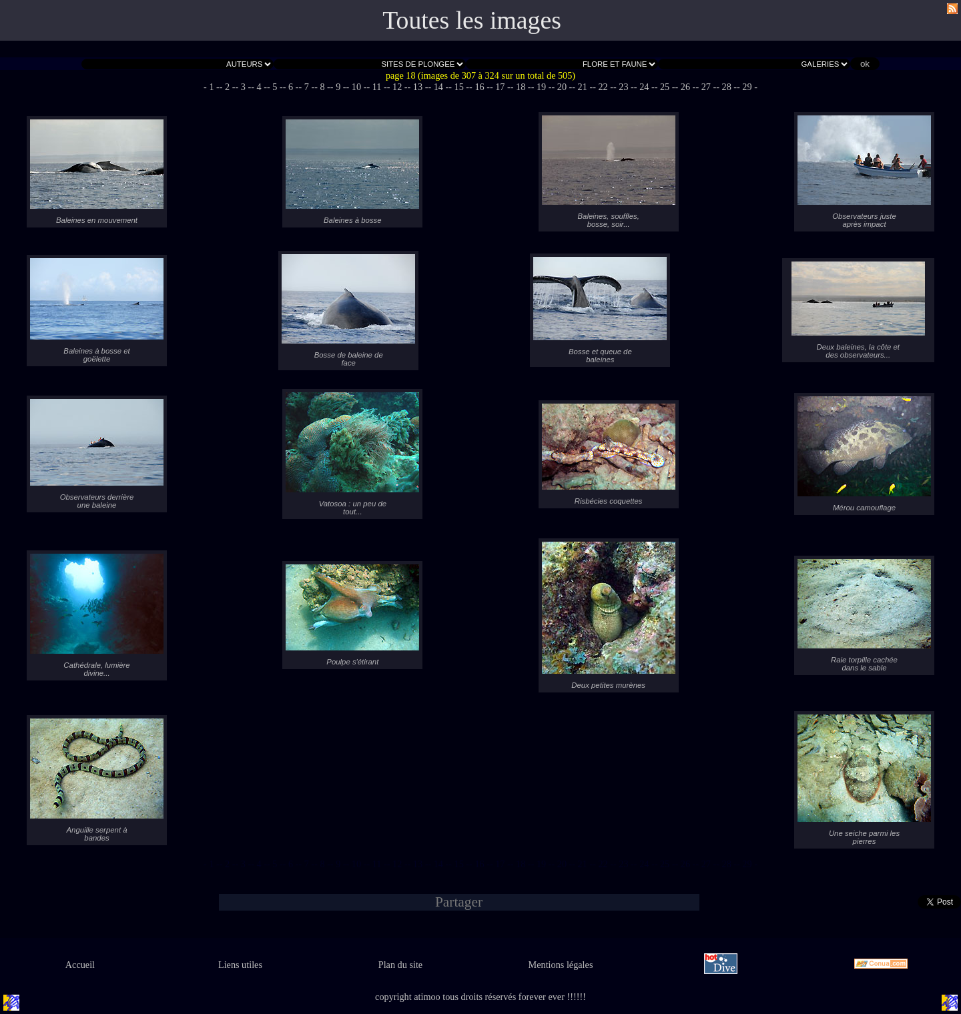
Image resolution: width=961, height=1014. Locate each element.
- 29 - (747, 86)
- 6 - (291, 86)
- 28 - (726, 86)
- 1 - (212, 86)
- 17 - (500, 86)
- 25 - (665, 86)
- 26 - (685, 86)
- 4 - (259, 86)
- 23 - (623, 86)
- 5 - (275, 86)
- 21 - (582, 86)
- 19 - (541, 86)
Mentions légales (561, 964)
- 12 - (397, 86)
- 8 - (322, 86)
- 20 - (561, 86)
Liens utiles (240, 964)
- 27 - (705, 86)
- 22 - (603, 86)
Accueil (80, 964)
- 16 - (479, 86)
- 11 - (376, 86)
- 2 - (228, 86)
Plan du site (400, 964)
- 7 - (306, 86)
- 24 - (644, 86)
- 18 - (521, 86)
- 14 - (438, 86)
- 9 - (338, 86)
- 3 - (244, 86)
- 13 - (418, 86)
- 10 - (356, 86)
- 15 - (458, 86)
